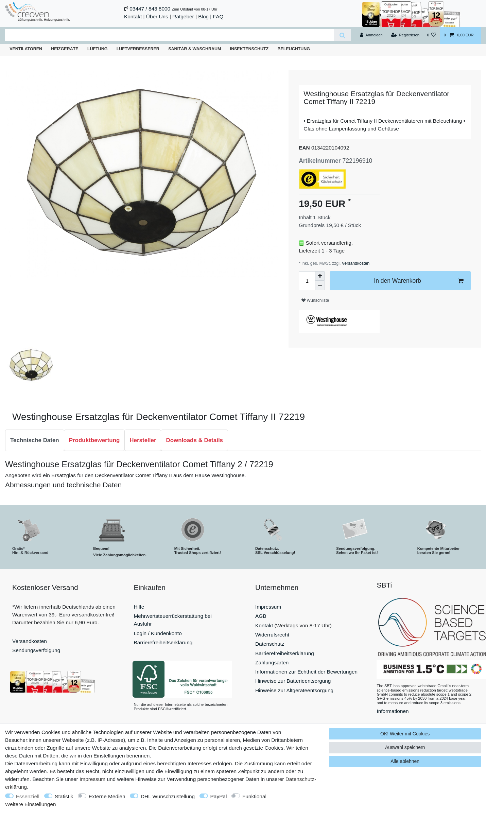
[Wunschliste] (431, 35)
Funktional (254, 796)
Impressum (268, 607)
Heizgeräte (64, 49)
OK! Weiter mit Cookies (405, 733)
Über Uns (157, 16)
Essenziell (27, 796)
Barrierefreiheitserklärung (163, 642)
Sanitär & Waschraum (194, 49)
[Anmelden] (371, 35)
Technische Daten (34, 440)
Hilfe (139, 607)
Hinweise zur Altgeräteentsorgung (294, 690)
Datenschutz (269, 644)
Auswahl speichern (405, 747)
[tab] (34, 440)
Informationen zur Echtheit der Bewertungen (306, 672)
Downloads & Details (194, 440)
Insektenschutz (249, 49)
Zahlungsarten (272, 662)
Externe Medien (107, 796)
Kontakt (133, 16)
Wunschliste (315, 300)
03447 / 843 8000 (149, 9)
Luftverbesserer (138, 49)
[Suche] (342, 35)
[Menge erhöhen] (320, 276)
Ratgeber (183, 16)
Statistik (64, 796)
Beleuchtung (293, 49)
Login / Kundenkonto (158, 633)
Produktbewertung (94, 440)
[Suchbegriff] (169, 35)
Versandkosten (355, 263)
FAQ (218, 16)
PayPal (218, 796)
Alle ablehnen (404, 761)
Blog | (204, 16)
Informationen (393, 711)
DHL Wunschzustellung (168, 796)
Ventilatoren (26, 49)
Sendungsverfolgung (36, 650)
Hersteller (142, 440)
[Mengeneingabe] (307, 280)
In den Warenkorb (418, 281)
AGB (260, 616)
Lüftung (97, 49)
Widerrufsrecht (272, 635)
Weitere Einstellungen (30, 804)
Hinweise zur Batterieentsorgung (293, 681)
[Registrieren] (405, 35)
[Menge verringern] (320, 285)
